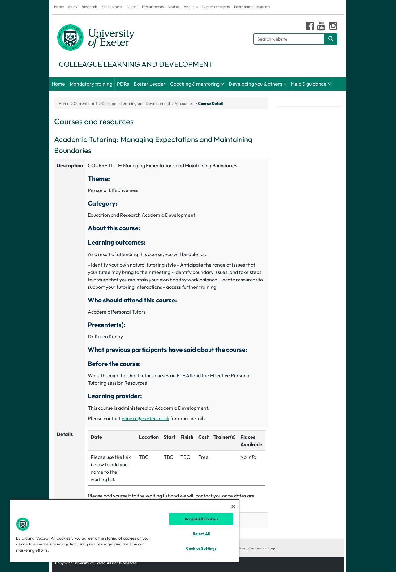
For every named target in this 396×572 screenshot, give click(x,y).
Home (59, 6)
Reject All (201, 533)
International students (252, 6)
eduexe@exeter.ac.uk (145, 418)
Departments (153, 6)
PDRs (123, 84)
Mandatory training (91, 84)
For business (111, 6)
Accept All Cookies (201, 518)
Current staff (85, 103)
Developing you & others (255, 84)
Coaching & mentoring (195, 84)
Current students (216, 6)
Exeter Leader (150, 84)
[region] (124, 530)
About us (191, 6)
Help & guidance (308, 84)
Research (89, 6)
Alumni (132, 6)
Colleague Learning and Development (135, 103)
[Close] (233, 506)
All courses (184, 103)
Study (72, 6)
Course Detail (210, 103)
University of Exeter (89, 563)
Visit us (173, 6)
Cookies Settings (262, 548)
